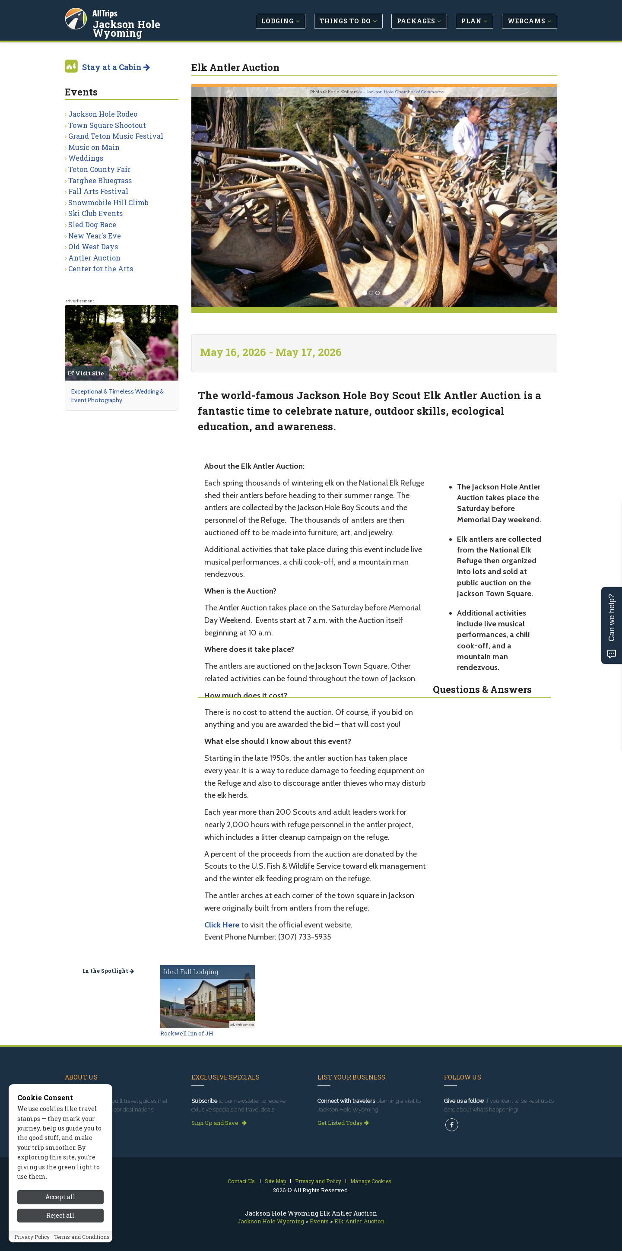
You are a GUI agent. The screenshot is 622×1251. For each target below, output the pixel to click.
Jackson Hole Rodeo (102, 113)
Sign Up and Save (219, 1123)
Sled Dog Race (92, 224)
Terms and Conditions (82, 1237)
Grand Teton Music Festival (115, 135)
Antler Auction (94, 257)
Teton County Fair (99, 169)
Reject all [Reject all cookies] (60, 1216)
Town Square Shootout (107, 125)
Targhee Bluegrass (100, 180)
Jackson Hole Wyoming (153, 23)
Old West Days (93, 246)
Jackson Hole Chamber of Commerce (405, 91)
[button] (218, 197)
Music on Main (94, 147)
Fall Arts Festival (98, 191)
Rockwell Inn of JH (186, 1033)
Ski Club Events (95, 213)
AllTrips (105, 12)
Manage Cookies (370, 1181)
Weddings (85, 157)
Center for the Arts (100, 268)
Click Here (221, 925)
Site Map (275, 1181)
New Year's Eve (94, 235)
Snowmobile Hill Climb (108, 202)
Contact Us (241, 1181)
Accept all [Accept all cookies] (60, 1198)
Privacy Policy (32, 1237)
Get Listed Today (343, 1123)
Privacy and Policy (318, 1181)
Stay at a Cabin (116, 67)
